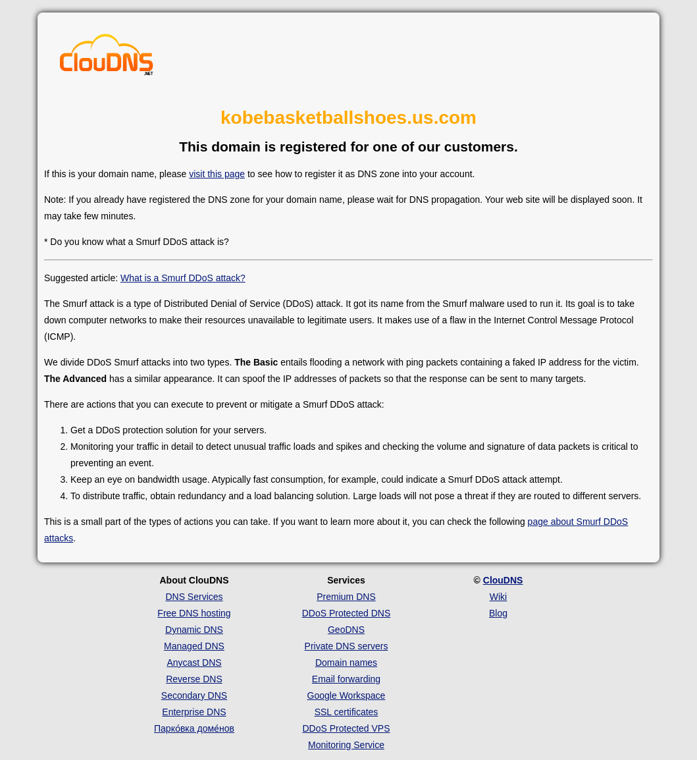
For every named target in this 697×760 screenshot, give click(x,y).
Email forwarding (346, 679)
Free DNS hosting (193, 613)
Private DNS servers (346, 646)
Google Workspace (346, 695)
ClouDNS (503, 580)
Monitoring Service (346, 745)
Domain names (346, 662)
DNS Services (193, 596)
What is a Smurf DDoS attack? (182, 278)
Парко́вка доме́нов (194, 728)
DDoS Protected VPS (346, 728)
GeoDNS (346, 629)
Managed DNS (194, 646)
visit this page (217, 174)
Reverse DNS (194, 679)
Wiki (498, 596)
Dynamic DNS (194, 629)
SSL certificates (346, 712)
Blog (498, 613)
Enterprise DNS (194, 712)
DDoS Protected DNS (346, 613)
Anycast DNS (194, 662)
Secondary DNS (194, 695)
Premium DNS (346, 596)
